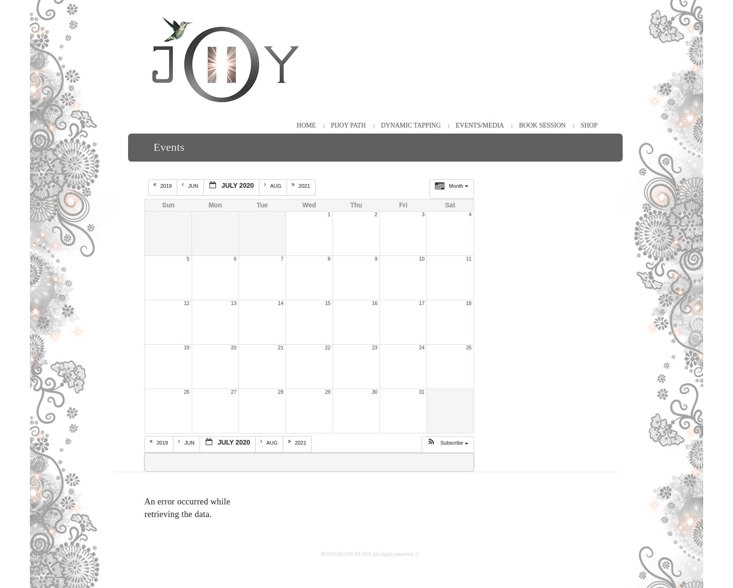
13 (234, 303)
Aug (273, 185)
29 (328, 392)
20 (234, 347)
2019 (163, 185)
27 (234, 392)
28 (281, 392)
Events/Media (480, 125)
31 (421, 392)
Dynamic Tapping (411, 125)
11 (469, 259)
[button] (447, 445)
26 (186, 392)
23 (375, 347)
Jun (190, 185)
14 (281, 303)
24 (421, 347)
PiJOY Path (348, 125)
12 (186, 303)
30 (375, 392)
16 (375, 303)
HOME (306, 125)
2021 (302, 185)
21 (281, 347)
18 (469, 303)
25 (469, 347)
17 (421, 303)
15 (328, 303)
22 (328, 347)
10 (421, 259)
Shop (589, 125)
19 (186, 347)
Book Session (542, 125)
